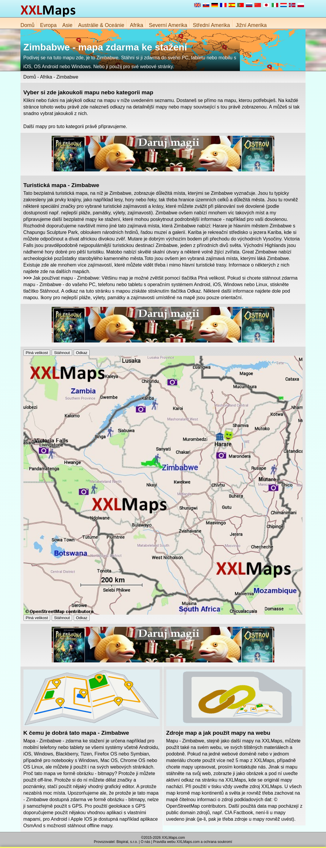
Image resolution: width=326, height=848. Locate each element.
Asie (67, 25)
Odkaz (82, 352)
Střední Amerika (211, 25)
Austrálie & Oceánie (101, 25)
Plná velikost (37, 352)
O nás (145, 842)
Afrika (136, 25)
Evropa (48, 25)
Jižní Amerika (251, 25)
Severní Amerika (168, 25)
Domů (27, 25)
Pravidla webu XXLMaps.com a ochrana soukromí (192, 842)
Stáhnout (62, 352)
